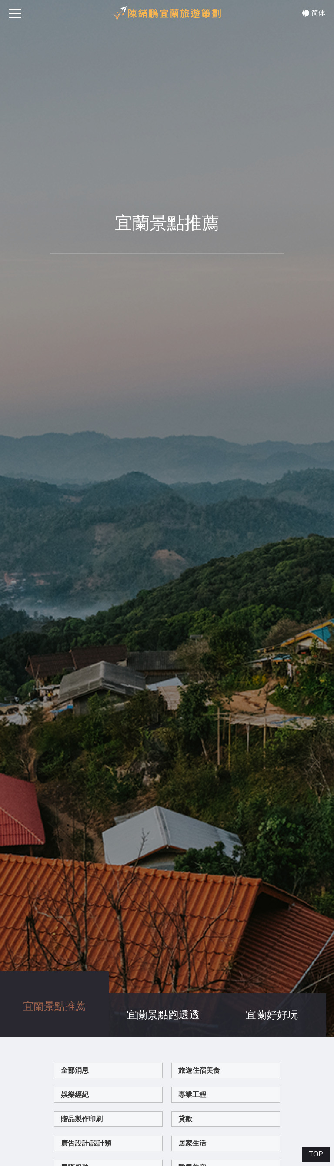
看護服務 (75, 1122)
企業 (68, 1146)
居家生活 (192, 1098)
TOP (316, 1154)
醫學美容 (192, 1122)
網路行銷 (192, 1146)
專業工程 (192, 1049)
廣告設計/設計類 (86, 1098)
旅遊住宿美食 (199, 1025)
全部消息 (75, 1025)
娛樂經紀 (75, 1049)
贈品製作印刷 (82, 1073)
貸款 (185, 1073)
